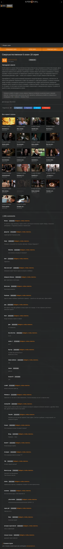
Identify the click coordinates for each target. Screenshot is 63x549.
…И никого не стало (50, 175)
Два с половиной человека (21, 128)
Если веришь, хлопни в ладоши (6, 159)
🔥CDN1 (3, 5)
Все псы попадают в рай (50, 144)
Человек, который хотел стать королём (50, 191)
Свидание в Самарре (36, 159)
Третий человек (36, 128)
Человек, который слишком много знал (21, 206)
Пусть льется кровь (6, 206)
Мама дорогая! (35, 191)
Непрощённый (6, 175)
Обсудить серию (6, 45)
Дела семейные (36, 144)
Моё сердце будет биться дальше (6, 191)
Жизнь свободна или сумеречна (6, 144)
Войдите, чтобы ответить (22, 220)
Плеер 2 (9, 5)
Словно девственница (50, 159)
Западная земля (21, 191)
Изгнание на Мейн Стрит (6, 128)
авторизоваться (30, 546)
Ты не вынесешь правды (21, 144)
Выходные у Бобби (50, 128)
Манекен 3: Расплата (21, 175)
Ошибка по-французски (36, 175)
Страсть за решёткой (21, 159)
